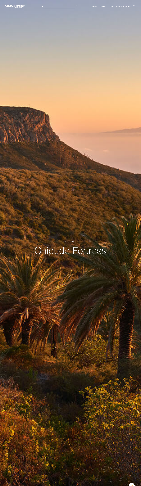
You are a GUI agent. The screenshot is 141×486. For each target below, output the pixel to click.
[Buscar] (59, 6)
